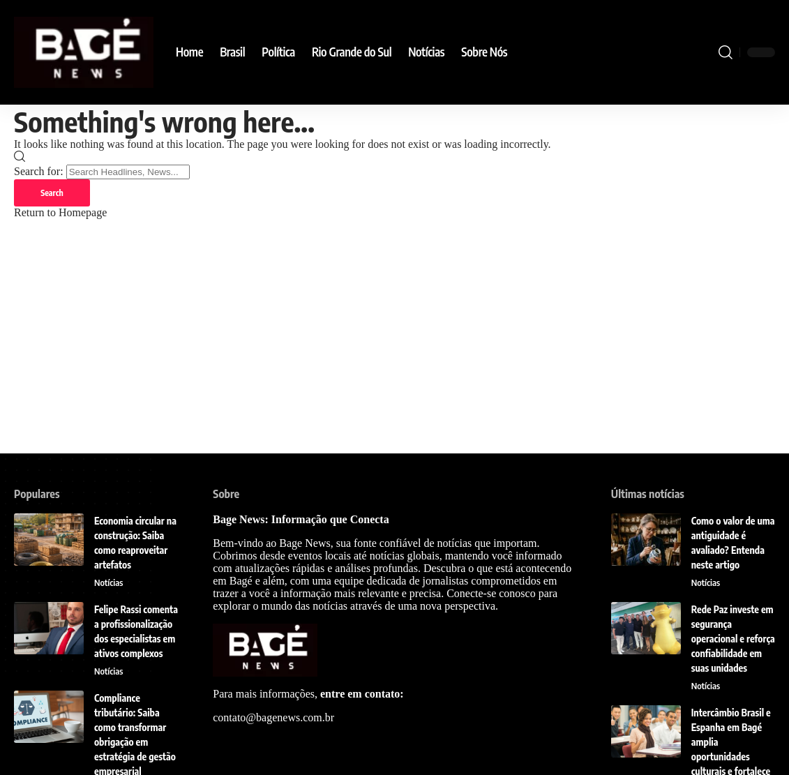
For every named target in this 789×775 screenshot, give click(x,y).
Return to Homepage (60, 213)
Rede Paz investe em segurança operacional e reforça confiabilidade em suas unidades (733, 638)
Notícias (108, 582)
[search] (725, 52)
